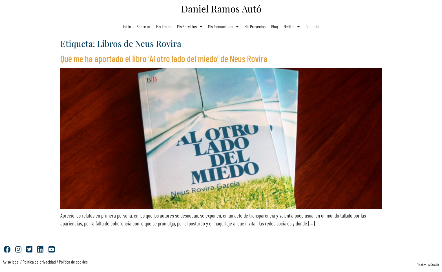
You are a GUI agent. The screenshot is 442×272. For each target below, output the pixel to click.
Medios (292, 26)
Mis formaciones (223, 26)
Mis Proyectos (255, 26)
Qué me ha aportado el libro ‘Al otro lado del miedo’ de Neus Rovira (164, 58)
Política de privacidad (39, 261)
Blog (274, 26)
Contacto (312, 26)
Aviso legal (11, 261)
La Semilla (433, 265)
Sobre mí (144, 26)
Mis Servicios (189, 26)
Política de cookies (73, 261)
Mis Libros (163, 26)
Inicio (127, 26)
